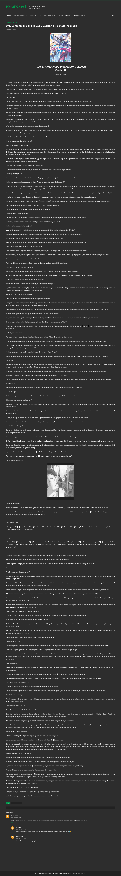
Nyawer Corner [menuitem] (63, 15)
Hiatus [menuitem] (32, 15)
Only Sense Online (11, 22)
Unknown (14, 816)
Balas (12, 823)
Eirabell (18, 827)
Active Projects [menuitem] (19, 15)
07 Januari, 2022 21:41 (16, 817)
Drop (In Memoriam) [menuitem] (46, 15)
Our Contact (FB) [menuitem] (79, 15)
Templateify (82, 873)
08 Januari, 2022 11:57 (21, 829)
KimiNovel (16, 7)
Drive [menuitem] (9, 15)
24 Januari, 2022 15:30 (21, 838)
